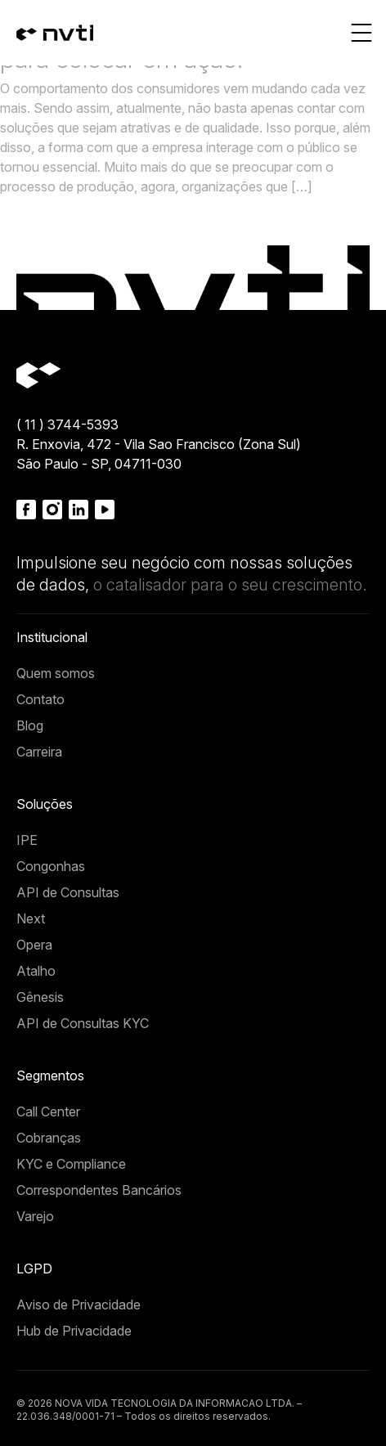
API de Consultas (67, 892)
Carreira (39, 751)
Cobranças (48, 1137)
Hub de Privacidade (74, 1331)
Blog (29, 725)
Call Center (48, 1111)
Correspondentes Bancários (99, 1190)
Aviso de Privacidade (78, 1304)
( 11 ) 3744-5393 (67, 424)
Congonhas (50, 866)
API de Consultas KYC (82, 1023)
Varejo (35, 1216)
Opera (34, 944)
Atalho (36, 971)
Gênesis (40, 997)
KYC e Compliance (71, 1164)
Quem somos (55, 673)
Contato (40, 699)
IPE (27, 840)
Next (30, 918)
